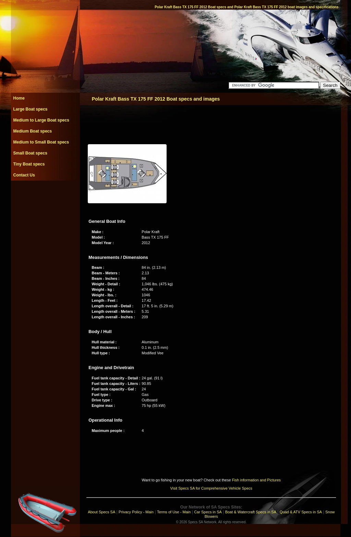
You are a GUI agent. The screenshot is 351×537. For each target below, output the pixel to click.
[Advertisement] (45, 196)
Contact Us (24, 175)
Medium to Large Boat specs (41, 120)
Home (19, 98)
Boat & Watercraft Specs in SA (250, 512)
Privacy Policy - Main (136, 512)
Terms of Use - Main (174, 512)
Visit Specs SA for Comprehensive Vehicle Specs (211, 488)
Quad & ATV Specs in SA (301, 512)
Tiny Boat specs (29, 164)
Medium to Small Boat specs (41, 142)
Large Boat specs (30, 109)
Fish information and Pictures (256, 480)
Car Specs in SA (208, 512)
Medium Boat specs (32, 131)
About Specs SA (101, 512)
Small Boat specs (30, 153)
